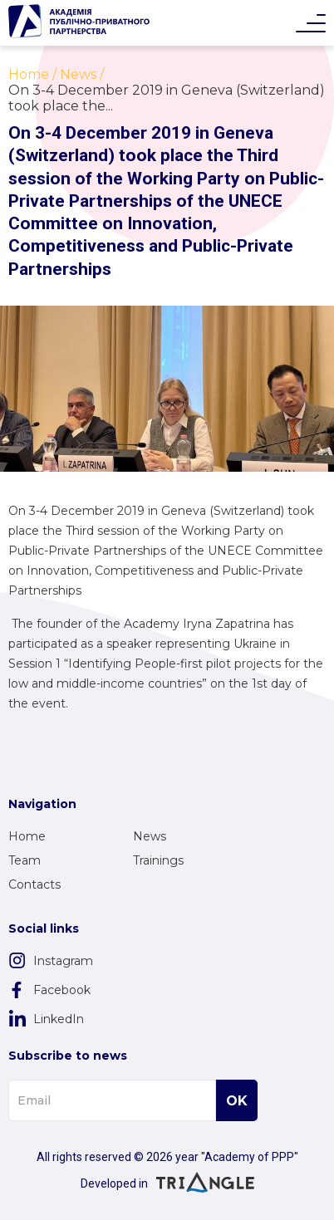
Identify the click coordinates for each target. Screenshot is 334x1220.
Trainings (158, 860)
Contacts (34, 884)
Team (24, 860)
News (149, 836)
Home (27, 836)
